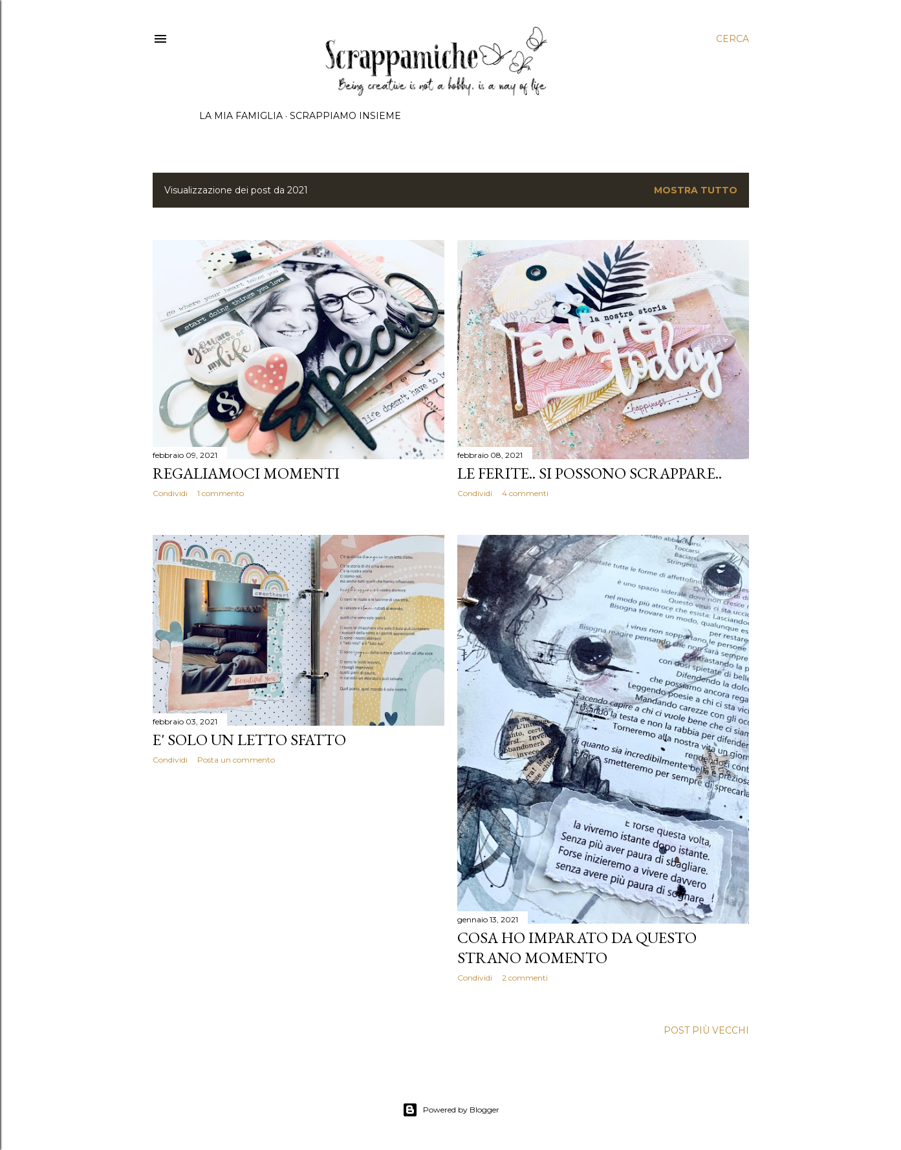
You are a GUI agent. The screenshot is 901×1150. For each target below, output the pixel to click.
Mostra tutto (695, 190)
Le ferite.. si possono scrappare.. (589, 473)
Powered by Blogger (450, 1110)
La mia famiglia (241, 116)
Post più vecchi (706, 1030)
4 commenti (525, 493)
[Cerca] (732, 38)
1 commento (220, 493)
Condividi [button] (170, 493)
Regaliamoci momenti (246, 473)
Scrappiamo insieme (345, 116)
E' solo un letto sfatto (249, 740)
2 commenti (525, 977)
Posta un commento (236, 760)
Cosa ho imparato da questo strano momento (577, 948)
